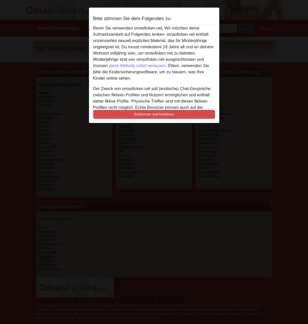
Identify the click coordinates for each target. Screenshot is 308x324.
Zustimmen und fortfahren (154, 114)
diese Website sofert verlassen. (138, 65)
